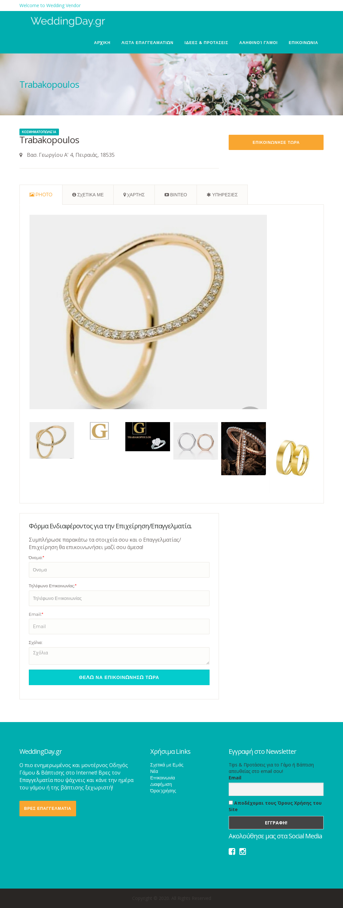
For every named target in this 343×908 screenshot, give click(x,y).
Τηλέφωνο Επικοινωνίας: (53, 585)
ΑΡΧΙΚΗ (102, 42)
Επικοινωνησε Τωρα (276, 142)
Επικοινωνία (162, 778)
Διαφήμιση (161, 784)
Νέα (154, 771)
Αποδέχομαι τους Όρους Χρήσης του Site (275, 806)
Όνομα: (36, 557)
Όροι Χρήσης (163, 791)
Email (235, 778)
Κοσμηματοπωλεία (39, 132)
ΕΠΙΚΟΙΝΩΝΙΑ (303, 42)
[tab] (41, 195)
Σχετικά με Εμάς (167, 765)
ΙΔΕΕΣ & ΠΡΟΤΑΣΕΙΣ (206, 42)
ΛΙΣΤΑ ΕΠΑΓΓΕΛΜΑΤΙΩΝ (147, 42)
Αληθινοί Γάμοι (258, 42)
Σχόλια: (35, 642)
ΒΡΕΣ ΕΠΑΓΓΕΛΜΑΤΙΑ (48, 808)
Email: (36, 614)
